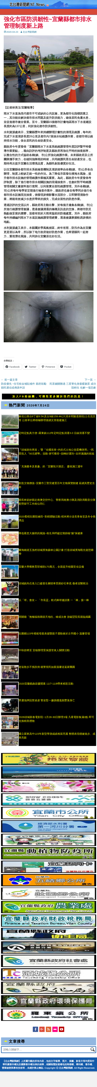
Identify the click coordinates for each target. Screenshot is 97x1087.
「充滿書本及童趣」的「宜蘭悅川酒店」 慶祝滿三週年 (51, 466)
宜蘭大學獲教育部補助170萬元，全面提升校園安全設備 (51, 566)
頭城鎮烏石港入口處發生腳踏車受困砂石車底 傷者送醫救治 (53, 583)
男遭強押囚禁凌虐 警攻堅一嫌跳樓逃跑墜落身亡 (47, 700)
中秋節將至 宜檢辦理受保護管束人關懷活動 (44, 650)
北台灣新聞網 (30, 32)
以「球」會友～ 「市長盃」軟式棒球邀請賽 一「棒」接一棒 (54, 600)
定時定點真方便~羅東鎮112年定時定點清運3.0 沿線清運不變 (54, 432)
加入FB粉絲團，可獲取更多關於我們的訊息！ (48, 396)
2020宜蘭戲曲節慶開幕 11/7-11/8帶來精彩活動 (46, 683)
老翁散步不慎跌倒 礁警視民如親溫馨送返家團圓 (47, 666)
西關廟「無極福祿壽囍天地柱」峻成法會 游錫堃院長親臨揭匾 (55, 616)
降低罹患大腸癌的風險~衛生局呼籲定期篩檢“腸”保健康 (51, 533)
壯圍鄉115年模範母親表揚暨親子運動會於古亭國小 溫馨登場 (54, 633)
